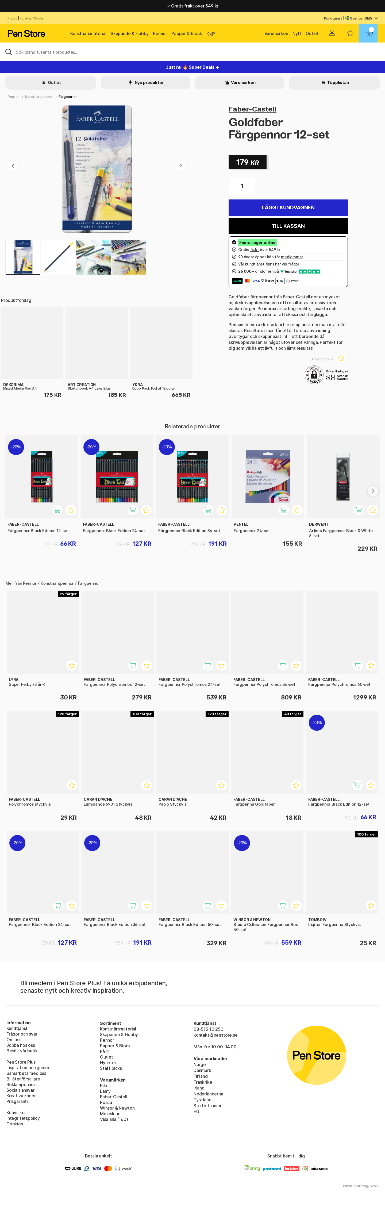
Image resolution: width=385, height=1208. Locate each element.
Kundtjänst (333, 18)
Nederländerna (208, 1094)
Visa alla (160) (114, 1119)
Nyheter (108, 1062)
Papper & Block (186, 33)
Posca (106, 1102)
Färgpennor (68, 97)
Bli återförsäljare (23, 1079)
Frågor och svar (21, 1034)
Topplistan (337, 82)
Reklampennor (20, 1084)
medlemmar (292, 257)
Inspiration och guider (27, 1067)
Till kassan (288, 226)
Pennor (160, 33)
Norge (200, 1064)
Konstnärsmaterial (88, 33)
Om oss (13, 1039)
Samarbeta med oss (26, 1073)
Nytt (296, 33)
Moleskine (110, 1113)
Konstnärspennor (38, 97)
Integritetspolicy (23, 1118)
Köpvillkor (16, 1112)
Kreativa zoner (21, 1095)
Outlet (312, 33)
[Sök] (192, 52)
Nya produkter (149, 82)
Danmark (202, 1070)
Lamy (105, 1091)
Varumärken (276, 33)
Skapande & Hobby (130, 33)
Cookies (14, 1123)
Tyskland (202, 1099)
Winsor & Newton (117, 1108)
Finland (201, 1076)
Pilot (104, 1085)
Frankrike (203, 1082)
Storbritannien (208, 1105)
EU (196, 1111)
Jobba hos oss (20, 1045)
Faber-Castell (252, 109)
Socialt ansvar (20, 1090)
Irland (199, 1088)
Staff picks (111, 1068)
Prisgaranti (17, 1101)
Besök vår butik (21, 1050)
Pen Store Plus (21, 1062)
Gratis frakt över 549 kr (192, 6)
